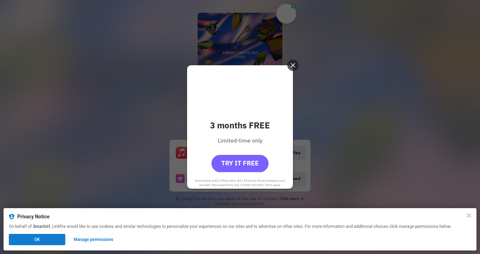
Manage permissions (94, 239)
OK (37, 239)
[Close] (469, 215)
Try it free (240, 163)
